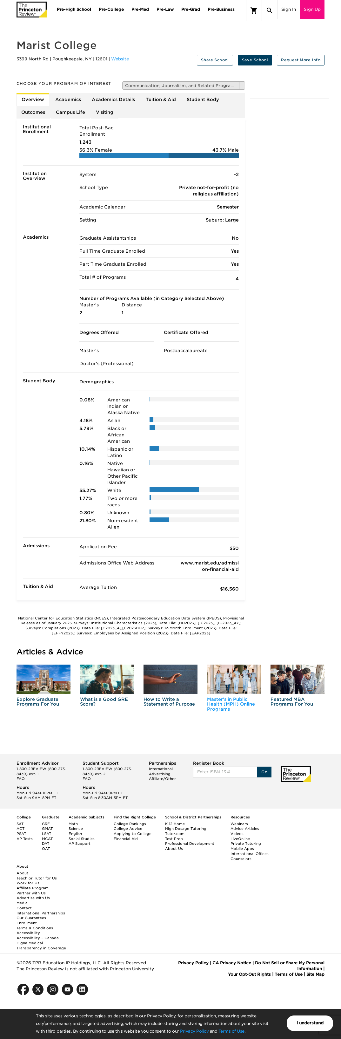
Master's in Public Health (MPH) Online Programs (231, 704)
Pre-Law (165, 9)
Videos (237, 833)
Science (76, 828)
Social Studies (82, 839)
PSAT (21, 833)
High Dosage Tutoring (185, 828)
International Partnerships (41, 913)
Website (120, 59)
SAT (20, 824)
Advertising (159, 774)
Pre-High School (74, 9)
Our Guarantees (31, 918)
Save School (255, 60)
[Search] (269, 10)
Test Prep (174, 839)
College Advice (128, 828)
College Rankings (130, 824)
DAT (45, 843)
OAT (46, 848)
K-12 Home (175, 824)
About (22, 873)
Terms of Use (231, 1031)
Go (264, 771)
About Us (174, 848)
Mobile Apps (242, 848)
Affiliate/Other (162, 778)
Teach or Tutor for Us (37, 878)
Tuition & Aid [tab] (161, 99)
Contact (24, 908)
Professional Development (189, 843)
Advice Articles (245, 828)
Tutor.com (174, 833)
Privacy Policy (194, 1031)
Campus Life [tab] (70, 112)
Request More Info (300, 60)
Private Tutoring (246, 843)
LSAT (46, 833)
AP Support (79, 843)
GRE (46, 824)
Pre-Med (140, 9)
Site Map (315, 974)
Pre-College (111, 9)
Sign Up (312, 9)
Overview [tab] (33, 99)
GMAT (47, 828)
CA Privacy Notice (231, 962)
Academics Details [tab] (113, 99)
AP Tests (25, 839)
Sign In (288, 9)
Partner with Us (31, 893)
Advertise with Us (33, 898)
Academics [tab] (68, 99)
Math (73, 824)
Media (22, 903)
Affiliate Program (33, 888)
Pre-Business (221, 9)
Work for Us (28, 883)
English (75, 833)
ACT (20, 828)
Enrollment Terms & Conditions (35, 925)
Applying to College (132, 833)
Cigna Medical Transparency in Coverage (41, 945)
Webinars (239, 824)
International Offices (250, 853)
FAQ (21, 778)
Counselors (241, 859)
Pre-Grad (190, 9)
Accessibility (28, 933)
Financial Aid (126, 839)
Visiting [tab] (104, 112)
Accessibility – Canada (38, 938)
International (161, 769)
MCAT (47, 839)
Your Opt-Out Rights (249, 974)
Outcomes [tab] (33, 112)
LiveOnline (240, 839)
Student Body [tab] (203, 99)
